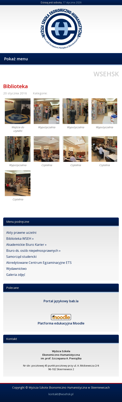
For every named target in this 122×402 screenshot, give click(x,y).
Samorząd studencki (21, 256)
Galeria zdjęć (15, 274)
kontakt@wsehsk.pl (61, 394)
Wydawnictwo (16, 268)
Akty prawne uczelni (21, 232)
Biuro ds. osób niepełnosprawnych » (33, 250)
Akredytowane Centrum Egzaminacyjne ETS (39, 262)
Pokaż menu (16, 58)
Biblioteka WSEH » (20, 238)
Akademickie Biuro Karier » (26, 244)
